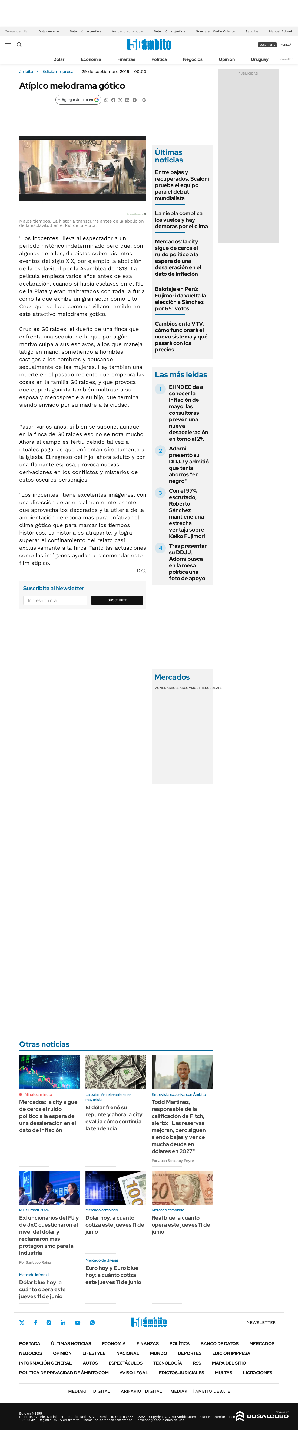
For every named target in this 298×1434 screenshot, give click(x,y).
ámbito (26, 71)
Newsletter (286, 59)
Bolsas (177, 688)
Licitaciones (257, 1373)
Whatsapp (92, 1322)
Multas (223, 1373)
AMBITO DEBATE (200, 1391)
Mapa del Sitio (229, 1363)
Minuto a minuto (38, 1094)
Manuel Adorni (280, 31)
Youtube (77, 1323)
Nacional (127, 1353)
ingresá (285, 44)
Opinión (227, 59)
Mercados (261, 1343)
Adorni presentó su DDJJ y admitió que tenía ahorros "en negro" (189, 464)
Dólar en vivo (48, 31)
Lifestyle (93, 1353)
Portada (29, 1343)
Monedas (162, 688)
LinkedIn (63, 1322)
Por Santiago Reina (35, 1262)
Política (159, 59)
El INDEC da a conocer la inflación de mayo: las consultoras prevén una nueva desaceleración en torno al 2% (188, 412)
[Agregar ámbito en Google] (78, 100)
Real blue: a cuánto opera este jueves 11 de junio (181, 1224)
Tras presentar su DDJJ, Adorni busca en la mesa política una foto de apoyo (188, 562)
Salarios (252, 31)
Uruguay (260, 59)
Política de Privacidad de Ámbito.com (64, 1373)
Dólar (59, 59)
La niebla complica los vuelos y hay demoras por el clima (181, 220)
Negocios (193, 59)
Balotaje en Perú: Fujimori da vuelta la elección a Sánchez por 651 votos (180, 299)
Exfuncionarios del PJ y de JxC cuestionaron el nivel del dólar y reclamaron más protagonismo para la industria (49, 1235)
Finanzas (126, 59)
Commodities (195, 688)
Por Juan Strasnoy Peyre (173, 1160)
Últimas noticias (71, 1343)
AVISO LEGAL (134, 1373)
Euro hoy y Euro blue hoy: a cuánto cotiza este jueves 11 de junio (113, 1275)
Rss (197, 1363)
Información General (45, 1363)
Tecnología (167, 1363)
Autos (90, 1363)
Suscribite (117, 600)
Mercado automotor (127, 31)
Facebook (35, 1322)
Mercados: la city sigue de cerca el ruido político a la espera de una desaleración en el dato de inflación (178, 257)
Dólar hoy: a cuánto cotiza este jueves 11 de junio (114, 1224)
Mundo (158, 1353)
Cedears (215, 688)
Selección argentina (85, 31)
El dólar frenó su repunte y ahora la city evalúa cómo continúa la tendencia (114, 1118)
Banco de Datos (220, 1343)
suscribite (267, 44)
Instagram (48, 1322)
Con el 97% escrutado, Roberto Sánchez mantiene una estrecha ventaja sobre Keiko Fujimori (187, 513)
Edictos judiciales (181, 1373)
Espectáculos (126, 1363)
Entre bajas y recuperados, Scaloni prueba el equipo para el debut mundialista (182, 185)
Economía (91, 59)
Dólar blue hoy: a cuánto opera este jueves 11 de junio (42, 1289)
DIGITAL (89, 1391)
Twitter (22, 1322)
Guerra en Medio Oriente (215, 31)
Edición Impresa (231, 1353)
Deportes (189, 1353)
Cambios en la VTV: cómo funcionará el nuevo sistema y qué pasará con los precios (181, 336)
